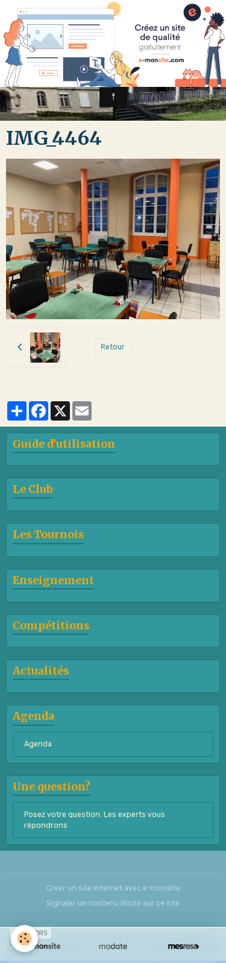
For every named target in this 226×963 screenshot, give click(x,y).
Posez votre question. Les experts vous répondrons (94, 820)
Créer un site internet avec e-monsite (113, 888)
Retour (113, 347)
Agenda (38, 744)
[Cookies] (24, 938)
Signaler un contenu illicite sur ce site (113, 903)
